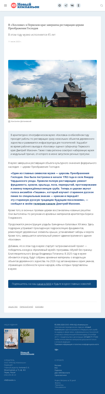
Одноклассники (61, 375)
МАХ (60, 373)
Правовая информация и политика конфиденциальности (77, 344)
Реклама (58, 365)
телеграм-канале (44, 203)
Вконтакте (66, 373)
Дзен (56, 373)
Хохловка (39, 307)
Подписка (58, 370)
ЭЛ (91, 337)
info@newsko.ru (10, 380)
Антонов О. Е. (24, 367)
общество (13, 307)
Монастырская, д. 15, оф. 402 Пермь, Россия (15, 371)
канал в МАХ (44, 283)
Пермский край (26, 307)
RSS (56, 368)
